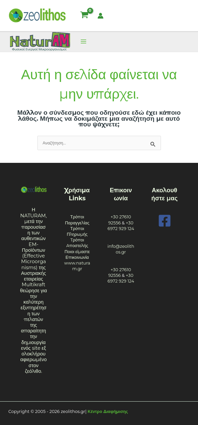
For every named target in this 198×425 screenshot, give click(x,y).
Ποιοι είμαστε (77, 251)
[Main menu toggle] (83, 41)
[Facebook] (164, 220)
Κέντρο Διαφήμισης (108, 411)
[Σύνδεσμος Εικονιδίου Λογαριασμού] (100, 16)
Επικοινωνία (77, 257)
